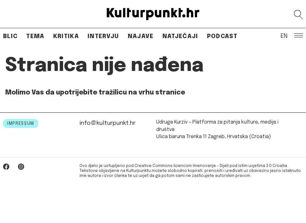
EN (284, 35)
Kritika (66, 36)
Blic (10, 36)
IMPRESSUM (20, 123)
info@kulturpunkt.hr (108, 123)
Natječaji (180, 36)
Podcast (222, 36)
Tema (35, 36)
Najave (141, 36)
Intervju (103, 36)
